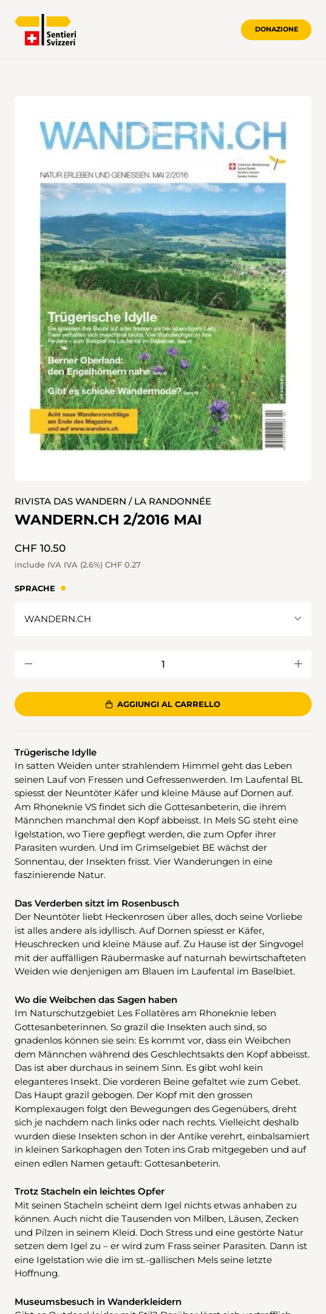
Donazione (276, 29)
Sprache (35, 588)
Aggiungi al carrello (163, 704)
